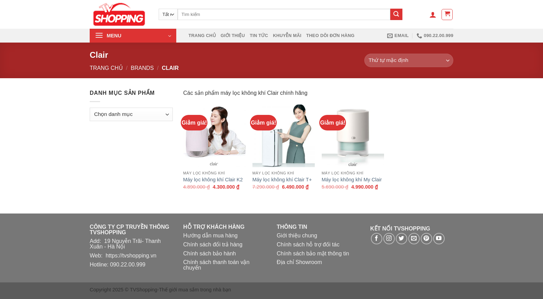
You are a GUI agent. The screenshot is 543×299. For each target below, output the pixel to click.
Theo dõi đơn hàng (330, 35)
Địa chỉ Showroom (299, 262)
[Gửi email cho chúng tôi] (414, 238)
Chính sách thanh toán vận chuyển (216, 265)
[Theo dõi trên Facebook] (376, 238)
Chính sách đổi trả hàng (212, 244)
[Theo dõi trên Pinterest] (426, 238)
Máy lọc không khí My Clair (352, 179)
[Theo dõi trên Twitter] (401, 238)
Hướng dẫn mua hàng (210, 235)
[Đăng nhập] (432, 14)
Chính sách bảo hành (209, 253)
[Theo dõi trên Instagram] (389, 238)
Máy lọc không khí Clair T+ (282, 179)
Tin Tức (259, 35)
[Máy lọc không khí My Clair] (353, 136)
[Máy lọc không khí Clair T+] (283, 136)
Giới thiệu (233, 35)
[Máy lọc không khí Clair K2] (214, 136)
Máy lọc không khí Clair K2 (213, 179)
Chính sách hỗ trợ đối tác (308, 244)
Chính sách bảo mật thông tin (313, 253)
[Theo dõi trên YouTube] (439, 238)
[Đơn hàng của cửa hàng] (408, 60)
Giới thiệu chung (297, 235)
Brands (142, 68)
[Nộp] (396, 14)
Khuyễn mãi (287, 35)
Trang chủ (202, 35)
